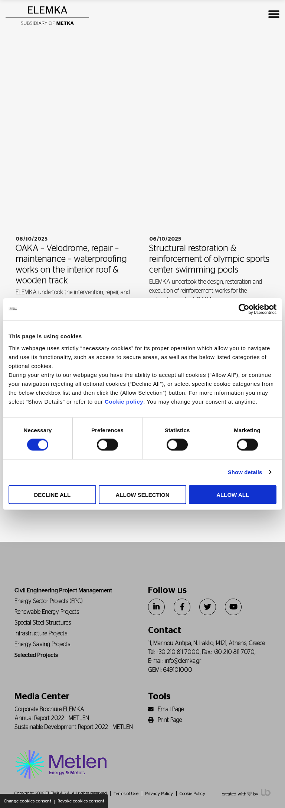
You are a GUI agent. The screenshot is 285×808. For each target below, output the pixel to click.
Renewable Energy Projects (46, 612)
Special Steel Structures (42, 623)
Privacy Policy (159, 793)
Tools (159, 696)
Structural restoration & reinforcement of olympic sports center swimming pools (209, 259)
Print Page (165, 720)
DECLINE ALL (52, 494)
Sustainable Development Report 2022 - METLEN (73, 727)
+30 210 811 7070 (234, 652)
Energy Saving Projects (42, 644)
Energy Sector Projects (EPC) (48, 601)
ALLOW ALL (232, 494)
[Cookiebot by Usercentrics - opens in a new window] (244, 309)
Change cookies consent (27, 801)
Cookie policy (124, 401)
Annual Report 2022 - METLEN (51, 718)
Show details (245, 472)
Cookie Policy (192, 793)
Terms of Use (126, 793)
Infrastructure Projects (40, 633)
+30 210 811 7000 (178, 652)
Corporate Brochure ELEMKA (49, 709)
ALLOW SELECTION (142, 494)
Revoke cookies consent (81, 801)
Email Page (166, 709)
